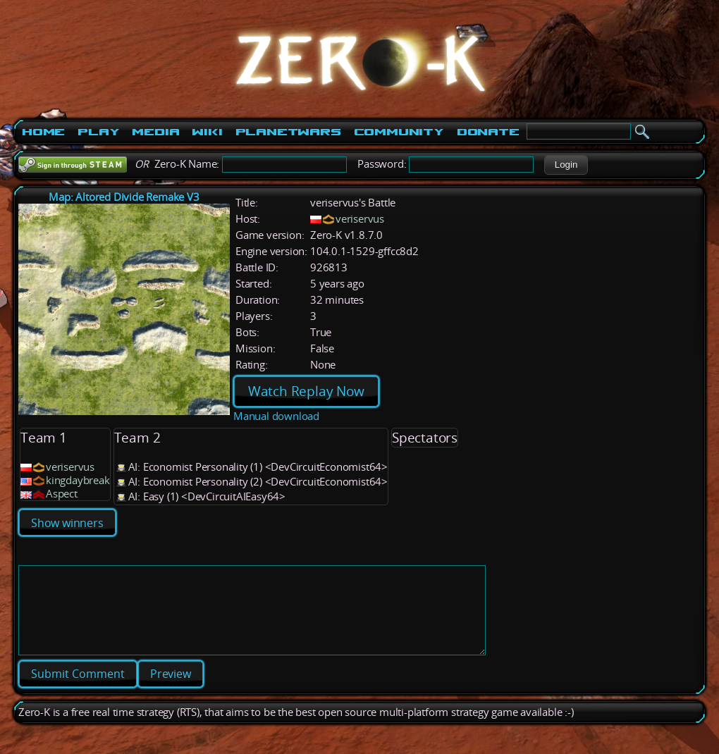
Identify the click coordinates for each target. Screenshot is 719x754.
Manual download (276, 416)
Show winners (67, 523)
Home (43, 132)
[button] (565, 165)
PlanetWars (288, 132)
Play (98, 132)
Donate (488, 132)
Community (399, 132)
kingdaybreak (78, 480)
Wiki (207, 132)
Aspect (62, 493)
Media (155, 132)
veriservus (360, 218)
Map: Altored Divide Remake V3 (124, 197)
